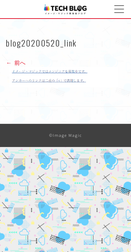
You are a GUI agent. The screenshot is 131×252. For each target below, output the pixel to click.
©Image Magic (65, 135)
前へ (16, 62)
